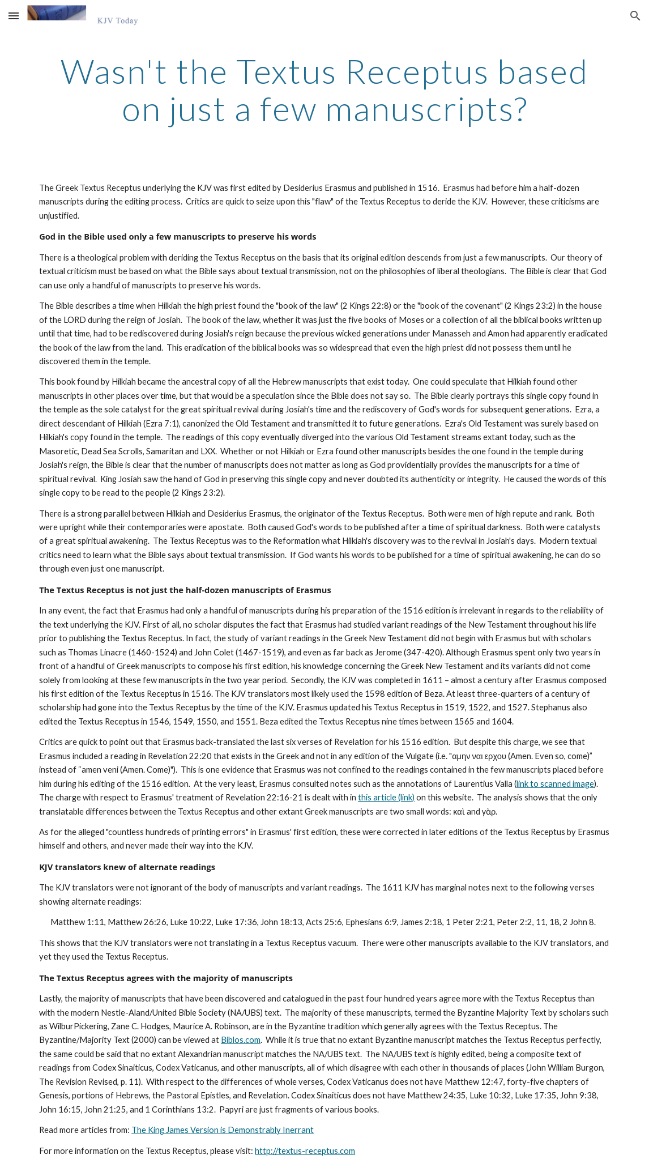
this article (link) (386, 797)
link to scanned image (555, 784)
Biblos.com (241, 1040)
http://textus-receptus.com (305, 1151)
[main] (324, 89)
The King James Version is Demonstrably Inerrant (222, 1130)
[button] (13, 15)
